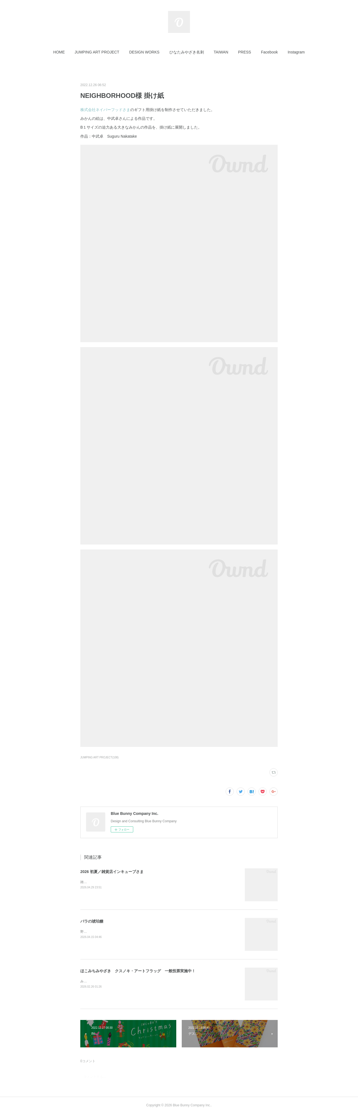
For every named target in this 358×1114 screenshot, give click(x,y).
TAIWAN (221, 52)
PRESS (244, 52)
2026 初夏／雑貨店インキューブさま (112, 871)
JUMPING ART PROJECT (97, 52)
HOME (59, 52)
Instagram (296, 52)
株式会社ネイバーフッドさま (105, 109)
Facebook (269, 52)
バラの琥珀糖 (91, 921)
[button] (59, 52)
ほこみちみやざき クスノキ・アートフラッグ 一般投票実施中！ (137, 971)
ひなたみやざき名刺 (186, 52)
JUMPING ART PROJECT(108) (99, 757)
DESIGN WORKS (144, 52)
